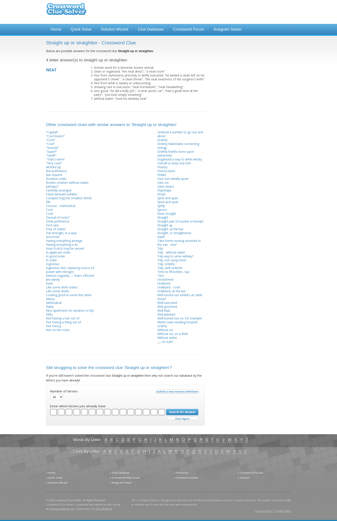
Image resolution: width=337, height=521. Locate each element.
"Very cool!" (54, 163)
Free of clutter (56, 229)
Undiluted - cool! (168, 287)
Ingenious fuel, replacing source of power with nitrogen (70, 270)
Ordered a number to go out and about (180, 134)
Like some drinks (57, 291)
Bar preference (56, 171)
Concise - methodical (60, 206)
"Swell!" (51, 155)
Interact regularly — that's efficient (70, 276)
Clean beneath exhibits (61, 194)
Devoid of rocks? (57, 217)
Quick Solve (81, 29)
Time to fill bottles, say (173, 272)
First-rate (52, 225)
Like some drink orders (62, 287)
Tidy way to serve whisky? (175, 256)
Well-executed (167, 303)
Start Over (182, 419)
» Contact (244, 478)
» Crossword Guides (186, 478)
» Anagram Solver (121, 483)
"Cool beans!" (55, 136)
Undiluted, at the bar (171, 291)
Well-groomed (167, 307)
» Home (50, 473)
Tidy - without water (171, 252)
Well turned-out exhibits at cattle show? (179, 297)
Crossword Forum (188, 29)
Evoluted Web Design (62, 509)
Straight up (164, 225)
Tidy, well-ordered (169, 268)
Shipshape (164, 190)
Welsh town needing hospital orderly (177, 324)
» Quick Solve (54, 478)
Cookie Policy (283, 511)
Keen (49, 283)
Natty (50, 307)
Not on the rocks (58, 330)
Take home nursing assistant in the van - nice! (179, 243)
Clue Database (151, 29)
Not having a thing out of (63, 322)
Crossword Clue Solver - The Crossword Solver (66, 11)
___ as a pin (165, 341)
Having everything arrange (64, 241)
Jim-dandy (53, 279)
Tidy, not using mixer (171, 260)
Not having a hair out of (62, 318)
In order (51, 260)
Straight (162, 217)
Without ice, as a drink (172, 334)
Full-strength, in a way (61, 233)
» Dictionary (181, 473)
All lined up (53, 167)
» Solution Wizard (57, 483)
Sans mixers (165, 186)
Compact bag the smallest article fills (69, 200)
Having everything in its (62, 245)
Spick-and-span (167, 202)
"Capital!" (52, 132)
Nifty (49, 314)
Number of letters (64, 391)
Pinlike (161, 175)
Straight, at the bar (170, 229)
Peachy (162, 167)
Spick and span (167, 198)
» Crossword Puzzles (250, 473)
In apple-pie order (58, 252)
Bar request (54, 175)
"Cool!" (51, 140)
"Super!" (51, 151)
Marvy (50, 299)
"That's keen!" (55, 159)
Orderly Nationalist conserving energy (178, 146)
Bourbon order (56, 179)
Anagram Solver (228, 29)
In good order (55, 256)
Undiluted (163, 283)
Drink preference (57, 221)
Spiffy (161, 206)
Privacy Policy (264, 511)
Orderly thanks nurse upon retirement (175, 153)
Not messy (53, 326)
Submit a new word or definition (177, 392)
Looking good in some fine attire (69, 295)
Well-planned (166, 314)
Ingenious (53, 264)
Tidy (160, 248)
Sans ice (163, 182)
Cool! (49, 214)
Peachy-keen (166, 171)
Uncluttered (165, 279)
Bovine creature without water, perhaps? (67, 184)
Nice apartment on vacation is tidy (70, 310)
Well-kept (163, 310)
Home (56, 29)
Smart (161, 194)
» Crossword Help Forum (125, 478)
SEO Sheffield (104, 509)
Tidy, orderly (166, 264)
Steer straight (166, 214)
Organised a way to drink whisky (179, 159)
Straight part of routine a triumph (180, 221)
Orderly (162, 140)
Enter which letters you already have (77, 406)
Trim (160, 276)
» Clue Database (120, 473)
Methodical (53, 303)
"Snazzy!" (52, 148)
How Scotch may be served (65, 248)
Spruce (162, 210)
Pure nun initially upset (172, 179)
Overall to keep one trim (174, 163)
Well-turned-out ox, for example (179, 318)
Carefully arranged (58, 190)
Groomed (52, 237)
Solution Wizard (114, 29)
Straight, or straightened (174, 233)
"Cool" (50, 144)
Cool (49, 210)
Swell (160, 237)
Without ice (165, 330)
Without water (167, 338)
